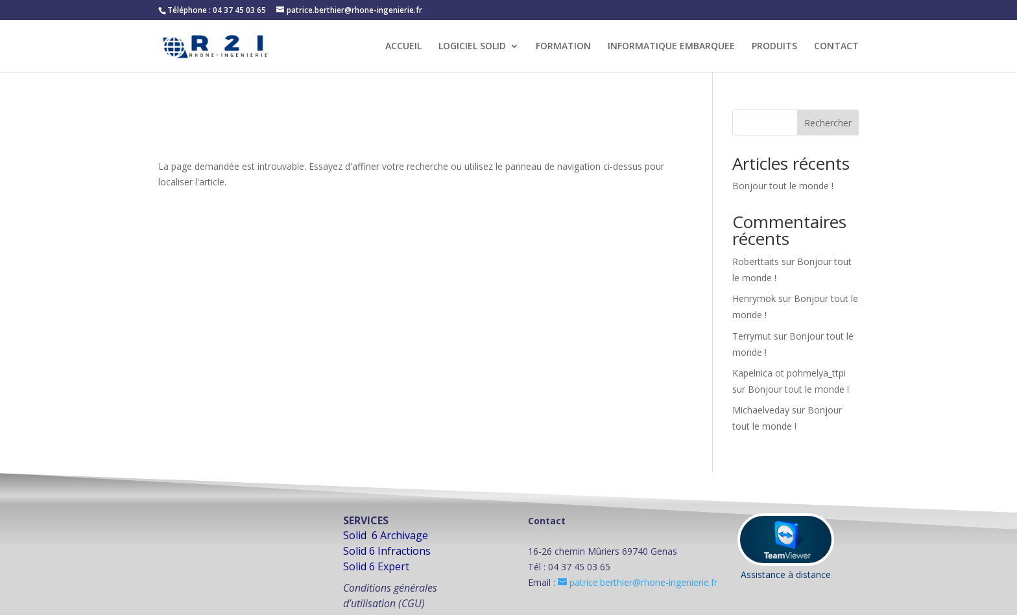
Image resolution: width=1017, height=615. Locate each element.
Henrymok (754, 298)
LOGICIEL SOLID (472, 46)
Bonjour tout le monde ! (782, 186)
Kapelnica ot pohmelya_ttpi (789, 373)
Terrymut (751, 336)
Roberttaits (755, 261)
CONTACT (836, 46)
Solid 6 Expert (376, 566)
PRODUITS (774, 46)
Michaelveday (760, 410)
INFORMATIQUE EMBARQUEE (671, 46)
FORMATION (563, 46)
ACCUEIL (403, 46)
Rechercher (828, 123)
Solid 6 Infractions (387, 551)
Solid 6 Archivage (385, 535)
